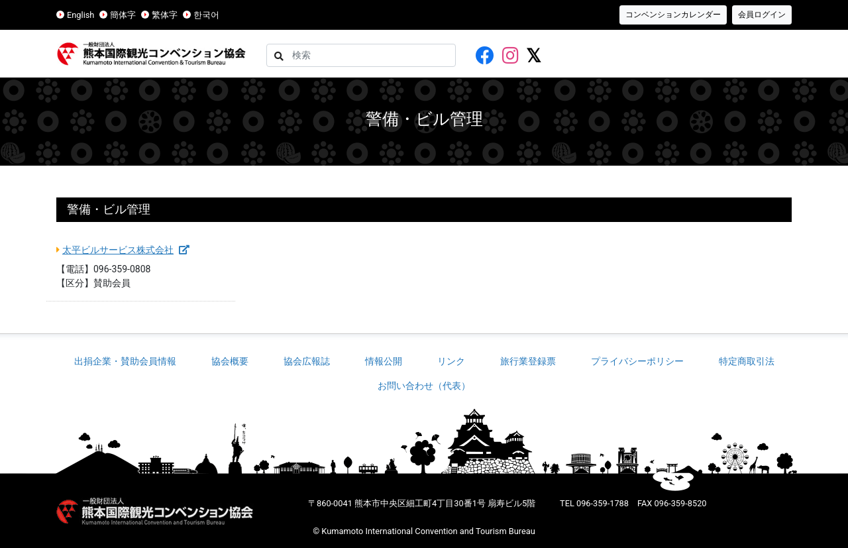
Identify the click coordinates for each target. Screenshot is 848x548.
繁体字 (165, 15)
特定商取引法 (746, 361)
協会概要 (229, 361)
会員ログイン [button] (762, 14)
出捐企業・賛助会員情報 (125, 361)
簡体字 (123, 15)
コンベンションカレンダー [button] (673, 14)
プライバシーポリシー (637, 361)
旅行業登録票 (528, 361)
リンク (451, 361)
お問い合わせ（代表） (424, 385)
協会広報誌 (307, 361)
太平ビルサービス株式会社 (125, 250)
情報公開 (383, 361)
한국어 (206, 15)
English (80, 15)
